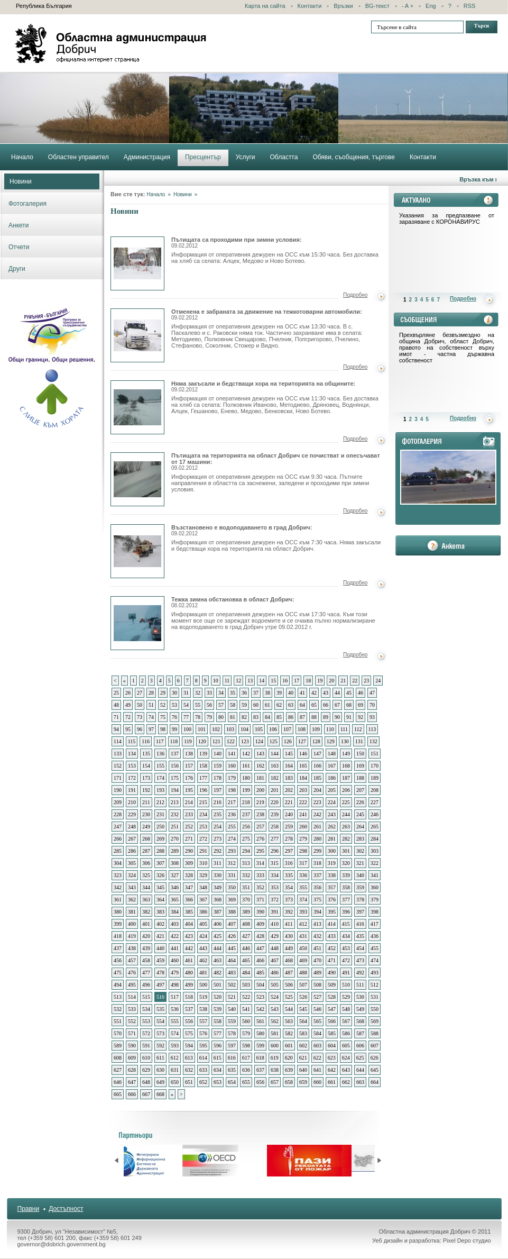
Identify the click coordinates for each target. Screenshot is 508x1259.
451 (317, 948)
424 (203, 936)
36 (244, 693)
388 (232, 912)
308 (175, 863)
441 (175, 948)
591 (146, 1045)
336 (303, 875)
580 (260, 1033)
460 (175, 960)
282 (346, 839)
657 (275, 1082)
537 (189, 1009)
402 (160, 924)
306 (146, 863)
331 (232, 875)
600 (275, 1045)
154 (146, 766)
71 (116, 717)
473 (360, 960)
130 (345, 741)
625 (360, 1058)
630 (160, 1070)
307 (160, 863)
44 (337, 693)
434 (346, 936)
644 (360, 1070)
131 (359, 741)
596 (217, 1045)
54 (186, 705)
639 (289, 1070)
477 (146, 972)
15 (273, 680)
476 (132, 972)
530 (360, 997)
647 (132, 1082)
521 (232, 997)
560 (246, 1021)
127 (302, 741)
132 (373, 741)
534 (146, 1009)
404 (189, 924)
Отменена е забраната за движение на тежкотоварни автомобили (137, 335)
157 (189, 766)
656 (260, 1082)
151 (374, 753)
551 (118, 1021)
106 (273, 729)
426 (232, 936)
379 (374, 899)
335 (289, 875)
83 (255, 717)
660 (317, 1082)
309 (189, 863)
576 (203, 1033)
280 (317, 839)
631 (175, 1070)
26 (128, 693)
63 (290, 705)
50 (139, 705)
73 (139, 717)
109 (316, 729)
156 (175, 766)
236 (232, 814)
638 (275, 1070)
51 (151, 705)
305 (132, 863)
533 (132, 1009)
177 (203, 778)
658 (289, 1082)
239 (275, 814)
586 (346, 1033)
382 (146, 912)
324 (132, 875)
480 (189, 972)
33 (209, 693)
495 (132, 985)
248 (132, 826)
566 (332, 1021)
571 (132, 1033)
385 (189, 912)
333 (260, 875)
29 (162, 693)
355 (303, 887)
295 (260, 851)
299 (317, 851)
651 (189, 1082)
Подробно (355, 295)
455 (374, 948)
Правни (28, 1208)
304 (118, 863)
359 (360, 887)
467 (275, 960)
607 (374, 1045)
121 (216, 741)
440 (160, 948)
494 (118, 985)
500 (203, 985)
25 (116, 693)
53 (174, 705)
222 (303, 802)
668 (160, 1094)
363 (146, 899)
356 (317, 887)
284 (374, 839)
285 (118, 851)
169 (360, 766)
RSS (470, 6)
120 (202, 741)
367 (203, 899)
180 (246, 778)
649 (160, 1082)
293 (232, 851)
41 (302, 693)
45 (349, 693)
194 (175, 790)
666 (132, 1094)
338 (332, 875)
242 (317, 814)
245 (360, 814)
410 (275, 924)
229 (132, 814)
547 (332, 1009)
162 (260, 766)
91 (349, 717)
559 (232, 1021)
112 (358, 729)
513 (118, 997)
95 (128, 729)
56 (209, 705)
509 (332, 985)
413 (317, 924)
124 (259, 741)
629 (146, 1070)
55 (197, 705)
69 (360, 705)
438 (132, 948)
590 (132, 1045)
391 (275, 912)
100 (187, 729)
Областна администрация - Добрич (111, 43)
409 (260, 924)
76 (174, 717)
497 (160, 985)
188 (360, 778)
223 (317, 802)
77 (186, 717)
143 (260, 753)
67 (337, 705)
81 (232, 717)
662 (346, 1082)
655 (246, 1082)
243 (332, 814)
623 (332, 1058)
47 (372, 693)
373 (289, 899)
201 (275, 790)
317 (303, 863)
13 (250, 680)
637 (260, 1070)
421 (160, 936)
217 (232, 802)
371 (260, 899)
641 (317, 1070)
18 (308, 680)
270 (175, 839)
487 (289, 972)
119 (188, 741)
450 (303, 948)
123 (245, 741)
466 (260, 960)
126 (288, 741)
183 (289, 778)
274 (232, 839)
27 (139, 693)
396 (346, 912)
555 (175, 1021)
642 (332, 1070)
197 (217, 790)
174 (160, 778)
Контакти (310, 6)
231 (160, 814)
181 (260, 778)
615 (217, 1058)
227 (374, 802)
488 (303, 972)
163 (275, 766)
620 (289, 1058)
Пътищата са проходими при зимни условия (137, 263)
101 (202, 729)
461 (189, 960)
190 (118, 790)
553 (146, 1021)
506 (289, 985)
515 (146, 997)
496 (146, 985)
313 (246, 863)
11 (227, 680)
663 (360, 1082)
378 (360, 899)
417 (374, 924)
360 (374, 887)
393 (303, 912)
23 (366, 680)
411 (289, 924)
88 (314, 717)
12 (238, 680)
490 (332, 972)
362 (132, 899)
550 (374, 1009)
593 (175, 1045)
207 (360, 790)
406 (217, 924)
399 (118, 924)
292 (217, 851)
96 (139, 729)
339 (346, 875)
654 (232, 1082)
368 (217, 899)
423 (189, 936)
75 (162, 717)
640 (303, 1070)
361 (118, 899)
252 (189, 826)
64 (302, 705)
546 (317, 1009)
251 (175, 826)
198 (232, 790)
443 (203, 948)
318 (317, 863)
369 (232, 899)
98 (162, 729)
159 (217, 766)
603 (317, 1045)
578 (232, 1033)
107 (287, 729)
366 (189, 899)
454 (360, 948)
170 (374, 766)
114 (118, 741)
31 (186, 693)
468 (289, 960)
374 (303, 899)
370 (246, 899)
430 (289, 936)
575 (189, 1033)
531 (374, 997)
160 (232, 766)
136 (160, 753)
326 (160, 875)
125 (274, 741)
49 (128, 705)
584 (317, 1033)
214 (189, 802)
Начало (156, 194)
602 (303, 1045)
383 (160, 912)
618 (260, 1058)
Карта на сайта (265, 6)
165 (303, 766)
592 (160, 1045)
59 (244, 705)
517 (175, 997)
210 (132, 802)
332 (246, 875)
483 (232, 972)
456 (118, 960)
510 (346, 985)
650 (175, 1082)
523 (260, 997)
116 (146, 741)
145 (289, 753)
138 (189, 753)
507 (303, 985)
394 (317, 912)
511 (360, 985)
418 (118, 936)
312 (232, 863)
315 (275, 863)
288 (160, 851)
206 (346, 790)
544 (289, 1009)
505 (275, 985)
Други (16, 268)
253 (203, 826)
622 (317, 1058)
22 (354, 680)
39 (279, 693)
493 (374, 972)
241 (303, 814)
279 (303, 839)
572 (146, 1033)
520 (217, 997)
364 (160, 899)
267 (132, 839)
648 (146, 1082)
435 (360, 936)
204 (317, 790)
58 (232, 705)
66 (325, 705)
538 (203, 1009)
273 (217, 839)
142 (246, 753)
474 (374, 960)
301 (346, 851)
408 (246, 924)
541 (246, 1009)
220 (275, 802)
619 (275, 1058)
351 (246, 887)
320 (346, 863)
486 (275, 972)
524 (275, 997)
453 (346, 948)
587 (360, 1033)
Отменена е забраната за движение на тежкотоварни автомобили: (266, 314)
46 (360, 693)
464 (232, 960)
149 (346, 753)
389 (246, 912)
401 (146, 924)
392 (289, 912)
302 (360, 851)
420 (146, 936)
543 (275, 1009)
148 (332, 753)
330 (217, 875)
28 (151, 693)
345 (160, 887)
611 (160, 1058)
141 (232, 753)
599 (260, 1045)
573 (160, 1033)
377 (346, 899)
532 (118, 1009)
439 (146, 948)
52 (162, 705)
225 (346, 802)
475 (118, 972)
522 (246, 997)
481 (203, 972)
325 (146, 875)
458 (146, 960)
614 (203, 1058)
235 (217, 814)
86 (290, 717)
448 (275, 948)
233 (189, 814)
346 (175, 887)
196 (203, 790)
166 (317, 766)
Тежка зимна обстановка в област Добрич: (232, 602)
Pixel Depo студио (467, 1240)
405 (203, 924)
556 (189, 1021)
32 (197, 693)
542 (260, 1009)
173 (146, 778)
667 (146, 1094)
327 (175, 875)
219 (260, 802)
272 (203, 839)
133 (118, 753)
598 (246, 1045)
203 (303, 790)
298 (303, 851)
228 (118, 814)
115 (132, 741)
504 (260, 985)
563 (289, 1021)
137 (175, 753)
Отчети (19, 247)
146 (303, 753)
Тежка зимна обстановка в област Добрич (137, 623)
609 (132, 1058)
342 (118, 887)
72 (128, 717)
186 (332, 778)
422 (175, 936)
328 (189, 875)
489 (317, 972)
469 (303, 960)
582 (289, 1033)
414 (332, 924)
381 (132, 912)
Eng (431, 6)
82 (244, 717)
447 (260, 948)
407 (232, 924)
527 (317, 997)
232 (175, 814)
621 (303, 1058)
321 (360, 863)
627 (118, 1070)
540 (232, 1009)
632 (189, 1070)
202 (289, 790)
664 (374, 1082)
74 (151, 717)
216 (217, 802)
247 (118, 826)
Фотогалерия (27, 203)
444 (217, 948)
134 (132, 753)
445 (232, 948)
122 (231, 741)
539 (217, 1009)
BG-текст (377, 6)
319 (332, 863)
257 (260, 826)
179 (232, 778)
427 (246, 936)
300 (332, 851)
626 (374, 1058)
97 (151, 729)
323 (118, 875)
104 (244, 729)
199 (246, 790)
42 (314, 693)
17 (296, 680)
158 (203, 766)
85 (279, 717)
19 (319, 680)
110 (330, 729)
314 (260, 863)
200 (260, 790)
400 (132, 924)
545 (303, 1009)
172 (132, 778)
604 (332, 1045)
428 (260, 936)
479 (175, 972)
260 (303, 826)
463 (217, 960)
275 (246, 839)
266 (118, 839)
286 (132, 851)
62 (279, 705)
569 (374, 1021)
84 (267, 717)
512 (374, 985)
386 (203, 912)
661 (332, 1082)
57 (221, 705)
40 (290, 693)
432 (317, 936)
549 (360, 1009)
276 (260, 839)
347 (189, 887)
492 (360, 972)
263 (346, 826)
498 (175, 985)
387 (217, 912)
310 (203, 863)
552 (132, 1021)
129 (331, 741)
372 (275, 899)
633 (203, 1070)
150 (360, 753)
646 (118, 1082)
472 (346, 960)
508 (317, 985)
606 (360, 1045)
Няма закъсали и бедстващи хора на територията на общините (137, 407)
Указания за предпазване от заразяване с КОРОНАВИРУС (446, 218)
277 (275, 839)
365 (175, 899)
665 (118, 1094)
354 (289, 887)
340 (360, 875)
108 (302, 729)
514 (132, 997)
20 (331, 680)
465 (246, 960)
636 (246, 1070)
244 (346, 814)
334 (275, 875)
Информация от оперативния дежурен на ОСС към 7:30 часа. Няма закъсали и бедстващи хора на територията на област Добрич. (276, 545)
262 (332, 826)
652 (203, 1082)
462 (203, 960)
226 (360, 802)
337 (317, 875)
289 (175, 851)
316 (289, 863)
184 (303, 778)
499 (189, 985)
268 (146, 839)
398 (374, 912)
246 (374, 814)
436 (374, 936)
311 (217, 863)
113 (372, 729)
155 (160, 766)
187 (346, 778)
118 (174, 741)
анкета (448, 545)
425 (217, 936)
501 (217, 985)
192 (146, 790)
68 (349, 705)
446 (246, 948)
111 (344, 729)
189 (374, 778)
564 (303, 1021)
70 (372, 705)
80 (221, 717)
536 (175, 1009)
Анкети (18, 225)
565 (317, 1021)
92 (360, 717)
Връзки (343, 6)
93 (372, 717)
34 (221, 693)
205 (332, 790)
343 (132, 887)
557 (203, 1021)
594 (189, 1045)
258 (275, 826)
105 (259, 729)
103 (230, 729)
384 (175, 912)
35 (232, 693)
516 (160, 997)
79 (209, 717)
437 (118, 948)
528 (332, 997)
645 (374, 1070)
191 (132, 790)
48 (116, 705)
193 (160, 790)
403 (175, 924)
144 (275, 753)
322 (374, 863)
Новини (21, 181)
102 (216, 729)
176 (189, 778)
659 (303, 1082)
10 (215, 680)
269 (160, 839)
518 (189, 997)
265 (374, 826)
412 (303, 924)
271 (189, 839)
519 (203, 997)
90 (337, 717)
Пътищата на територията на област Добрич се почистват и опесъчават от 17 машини (137, 479)
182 (275, 778)
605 (346, 1045)
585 (332, 1033)
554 (160, 1021)
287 (146, 851)
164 (289, 766)
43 (325, 693)
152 (118, 766)
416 (360, 924)
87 (302, 717)
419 (132, 936)
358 (346, 887)
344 (146, 887)
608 (118, 1058)
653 (217, 1082)
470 (317, 960)
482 (217, 972)
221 (289, 802)
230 (146, 814)
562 (275, 1021)
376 (332, 899)
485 (260, 972)
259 (289, 826)
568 (360, 1021)
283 (360, 839)
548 (346, 1009)
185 (317, 778)
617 (246, 1058)
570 (118, 1033)
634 (217, 1070)
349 (217, 887)
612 (175, 1058)
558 (217, 1021)
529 (346, 997)
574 (175, 1033)
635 (232, 1070)
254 (217, 826)
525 (289, 997)
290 (189, 851)
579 (246, 1033)
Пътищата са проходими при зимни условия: (236, 242)
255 (232, 826)
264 (360, 826)
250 (160, 826)
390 (260, 912)
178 (217, 778)
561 (260, 1021)
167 (332, 766)
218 (246, 802)
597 (232, 1045)
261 (317, 826)
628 (132, 1070)
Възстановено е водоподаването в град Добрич (137, 551)
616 (232, 1058)
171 (118, 778)
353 (275, 887)
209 (118, 802)
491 (346, 972)
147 (317, 753)
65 (314, 705)
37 (255, 693)
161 (246, 766)
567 (346, 1021)
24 (378, 680)
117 (160, 741)
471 (332, 960)
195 (189, 790)
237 (246, 814)
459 (160, 960)
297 (289, 851)
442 (189, 948)
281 (332, 839)
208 (374, 790)
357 (332, 887)
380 (118, 912)
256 (246, 826)
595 (203, 1045)
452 (332, 948)
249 (146, 826)
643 (346, 1070)
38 (267, 693)
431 (303, 936)
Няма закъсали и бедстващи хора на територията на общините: (263, 386)
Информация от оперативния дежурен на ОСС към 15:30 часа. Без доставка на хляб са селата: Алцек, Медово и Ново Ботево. (274, 257)
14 (261, 680)
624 (346, 1058)
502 (232, 985)
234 (203, 814)
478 (160, 972)
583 (303, 1033)
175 (175, 778)
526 (303, 997)
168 (346, 766)
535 (160, 1009)
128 (316, 741)
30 (174, 693)
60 (255, 705)
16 (285, 680)
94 (116, 729)
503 (246, 985)
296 (275, 851)
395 (332, 912)
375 (317, 899)
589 (118, 1045)
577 (217, 1033)
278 (289, 839)
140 (217, 753)
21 (343, 680)
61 (267, 705)
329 (203, 875)
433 (332, 936)
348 (203, 887)
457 (132, 960)
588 (374, 1033)
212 (160, 802)
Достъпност (66, 1208)
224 (332, 802)
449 (289, 948)
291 (203, 851)
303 (374, 851)
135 (146, 753)
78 (197, 717)
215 (203, 802)
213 (175, 802)
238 (260, 814)
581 (275, 1033)
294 (246, 851)
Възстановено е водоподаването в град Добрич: (241, 530)
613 (189, 1058)
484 (246, 972)
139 (203, 753)
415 (346, 924)
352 (260, 887)
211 (146, 802)
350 (232, 887)
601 (289, 1045)
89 (325, 717)
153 (132, 766)
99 (174, 729)
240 (289, 814)
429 (275, 936)
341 (374, 875)
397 (360, 912)
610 (146, 1058)
